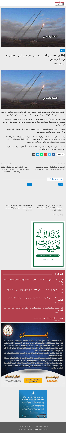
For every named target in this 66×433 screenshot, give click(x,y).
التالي (53, 215)
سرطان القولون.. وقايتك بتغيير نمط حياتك (48, 318)
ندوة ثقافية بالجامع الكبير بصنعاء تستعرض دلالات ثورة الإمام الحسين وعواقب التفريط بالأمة (33, 280)
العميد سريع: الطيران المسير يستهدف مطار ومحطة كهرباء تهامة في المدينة (50, 168)
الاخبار (62, 50)
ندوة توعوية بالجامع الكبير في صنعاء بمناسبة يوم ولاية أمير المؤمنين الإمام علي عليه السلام (33, 309)
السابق (59, 215)
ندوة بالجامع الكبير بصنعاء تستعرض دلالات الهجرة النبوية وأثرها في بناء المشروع (35, 289)
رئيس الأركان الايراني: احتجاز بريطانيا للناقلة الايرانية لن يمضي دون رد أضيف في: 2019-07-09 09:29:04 (15, 169)
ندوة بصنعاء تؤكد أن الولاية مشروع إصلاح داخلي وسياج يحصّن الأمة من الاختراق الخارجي (35, 299)
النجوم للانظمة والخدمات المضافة (28, 429)
